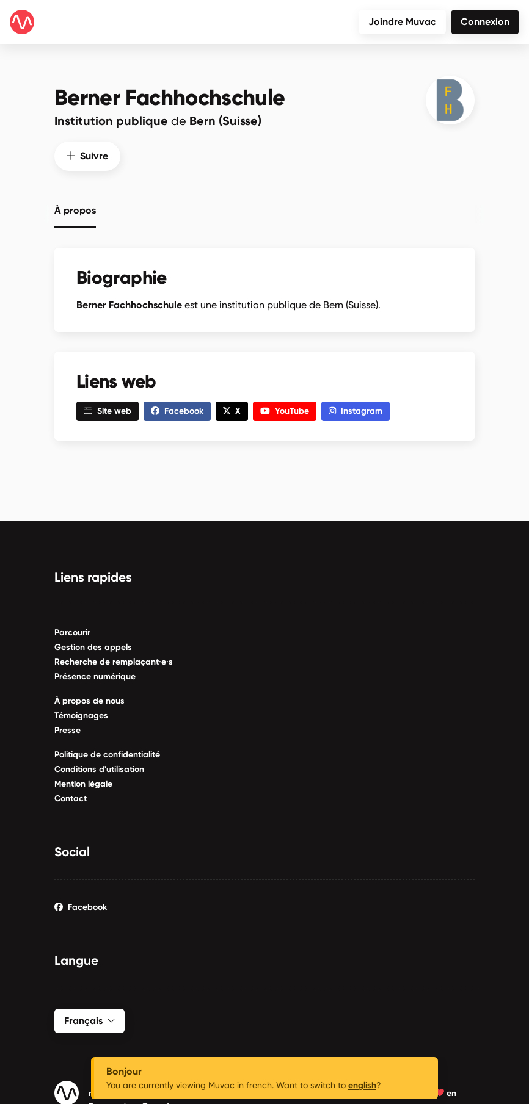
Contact (70, 796)
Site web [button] (107, 409)
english (362, 1085)
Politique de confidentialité (107, 752)
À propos (75, 208)
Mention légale (83, 781)
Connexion (485, 21)
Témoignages (81, 713)
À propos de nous (89, 698)
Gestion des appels (93, 645)
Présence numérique (95, 674)
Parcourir (72, 630)
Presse (67, 728)
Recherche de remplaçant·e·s (113, 659)
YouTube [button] (284, 409)
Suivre (87, 153)
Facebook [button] (177, 409)
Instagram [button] (355, 409)
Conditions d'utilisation (99, 767)
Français (89, 1018)
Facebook (80, 905)
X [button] (232, 409)
